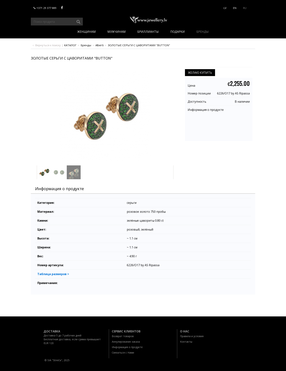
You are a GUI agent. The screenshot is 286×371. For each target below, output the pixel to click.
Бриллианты (148, 32)
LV (224, 8)
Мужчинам (116, 32)
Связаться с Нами (123, 352)
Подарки (177, 32)
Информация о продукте (206, 110)
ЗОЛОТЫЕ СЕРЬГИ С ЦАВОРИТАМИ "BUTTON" (139, 45)
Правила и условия (192, 336)
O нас (184, 331)
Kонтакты (186, 341)
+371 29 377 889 (45, 8)
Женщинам (86, 32)
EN (234, 8)
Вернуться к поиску (48, 45)
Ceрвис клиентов (126, 331)
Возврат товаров (123, 336)
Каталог (70, 45)
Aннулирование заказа (126, 341)
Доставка (52, 331)
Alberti (99, 45)
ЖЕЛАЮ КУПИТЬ (200, 73)
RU (244, 8)
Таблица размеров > (53, 274)
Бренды (202, 32)
